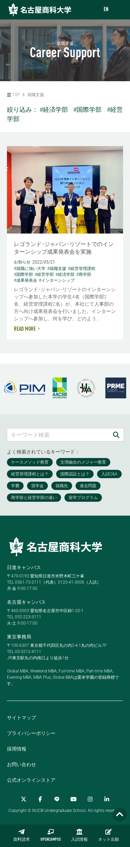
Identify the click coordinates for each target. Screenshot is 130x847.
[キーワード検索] (58, 435)
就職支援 (35, 94)
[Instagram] (90, 799)
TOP (13, 94)
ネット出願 (108, 835)
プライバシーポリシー (31, 733)
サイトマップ (21, 717)
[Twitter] (23, 799)
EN (106, 9)
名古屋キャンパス (26, 602)
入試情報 (79, 835)
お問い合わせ (21, 764)
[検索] (116, 435)
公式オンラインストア (31, 780)
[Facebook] (40, 799)
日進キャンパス (24, 567)
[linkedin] (106, 799)
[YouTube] (73, 799)
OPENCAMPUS (51, 835)
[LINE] (57, 799)
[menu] (118, 9)
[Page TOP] (120, 815)
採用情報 (16, 749)
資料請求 (21, 835)
